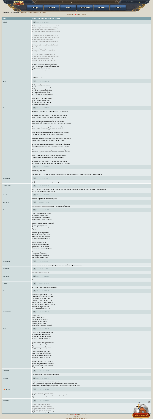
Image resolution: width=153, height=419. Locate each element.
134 (34, 291)
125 (34, 178)
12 (82, 14)
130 (34, 261)
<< (68, 14)
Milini (5, 22)
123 (34, 108)
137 (34, 370)
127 (34, 195)
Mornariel (6, 202)
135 (34, 312)
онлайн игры (76, 418)
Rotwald (5, 378)
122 (34, 81)
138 (34, 378)
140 (34, 400)
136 (34, 329)
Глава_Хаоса (7, 185)
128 (34, 202)
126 (34, 185)
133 (34, 283)
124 (34, 167)
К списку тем (76, 416)
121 (34, 22)
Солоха (5, 283)
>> (85, 14)
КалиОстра (6, 195)
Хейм (4, 81)
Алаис (7, 167)
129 (34, 210)
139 (34, 389)
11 (80, 14)
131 (34, 269)
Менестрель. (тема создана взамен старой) (33, 12)
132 (34, 276)
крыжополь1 (7, 178)
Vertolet (7, 389)
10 (78, 14)
